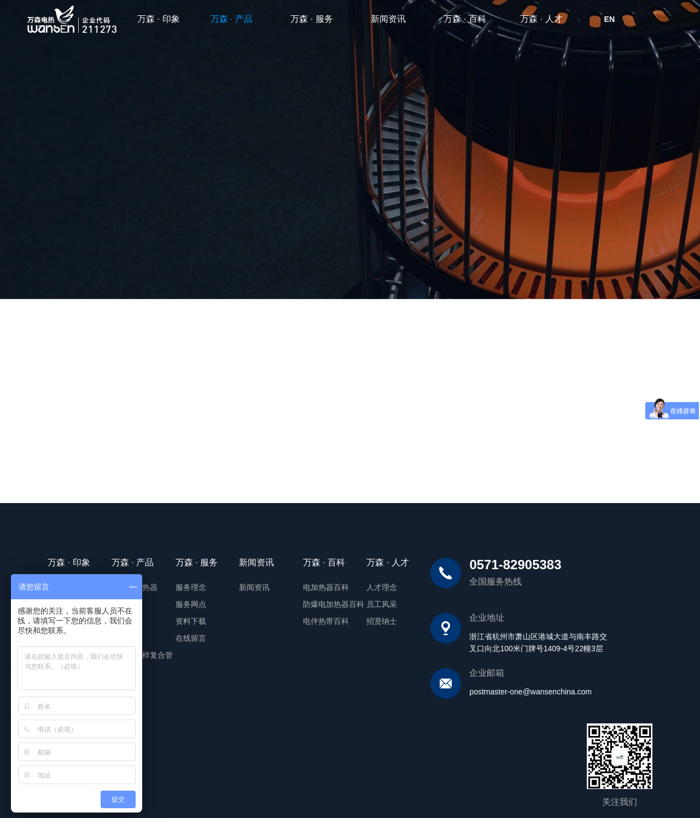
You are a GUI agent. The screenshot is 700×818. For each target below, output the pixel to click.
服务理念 (164, 587)
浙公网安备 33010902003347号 (284, 790)
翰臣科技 (638, 790)
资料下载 (164, 619)
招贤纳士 (356, 619)
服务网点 (164, 603)
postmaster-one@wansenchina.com (505, 691)
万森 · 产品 (236, 19)
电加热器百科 (300, 587)
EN (609, 19)
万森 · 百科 (465, 19)
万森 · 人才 (541, 19)
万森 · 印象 (158, 19)
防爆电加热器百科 (307, 603)
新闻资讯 (388, 19)
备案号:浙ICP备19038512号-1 (185, 790)
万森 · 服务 (311, 19)
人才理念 (356, 587)
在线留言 (164, 636)
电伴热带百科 (300, 619)
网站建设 (605, 790)
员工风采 (356, 603)
